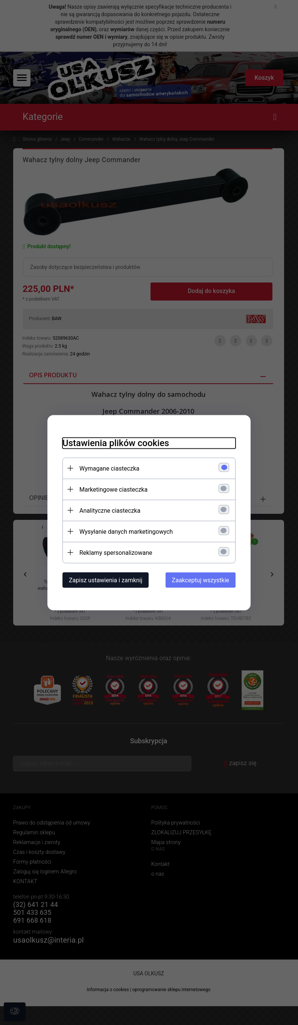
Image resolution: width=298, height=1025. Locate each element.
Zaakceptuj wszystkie (200, 579)
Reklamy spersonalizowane (115, 552)
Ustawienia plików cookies (115, 442)
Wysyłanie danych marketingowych (126, 531)
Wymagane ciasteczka (109, 468)
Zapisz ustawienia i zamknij (105, 579)
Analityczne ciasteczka (109, 510)
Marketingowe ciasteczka (113, 489)
